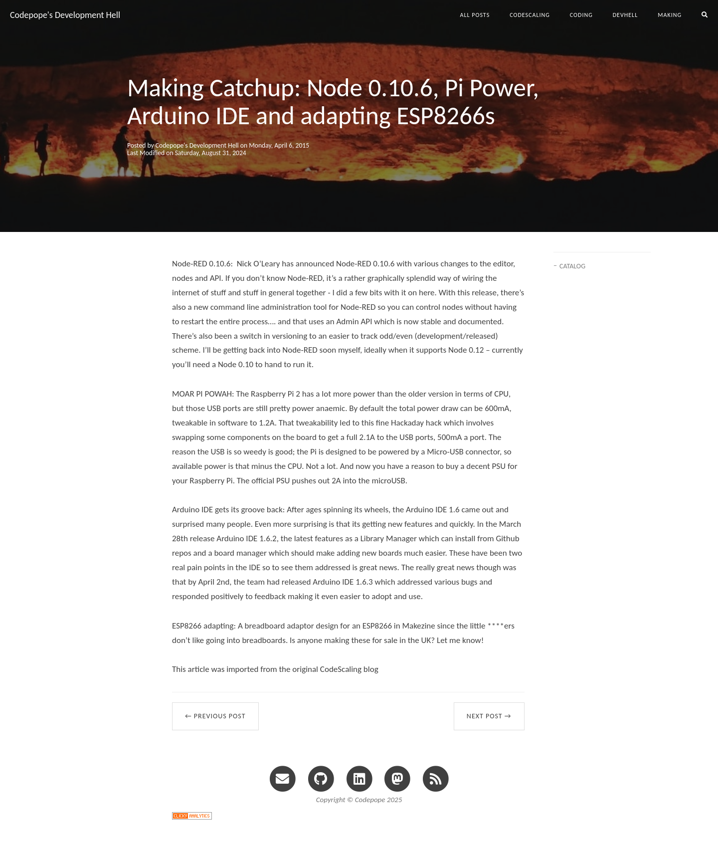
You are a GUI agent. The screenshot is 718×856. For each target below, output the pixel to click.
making (670, 14)
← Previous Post (215, 716)
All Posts (475, 14)
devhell (625, 14)
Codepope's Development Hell (65, 14)
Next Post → (489, 716)
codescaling (530, 14)
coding (581, 14)
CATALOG (572, 266)
